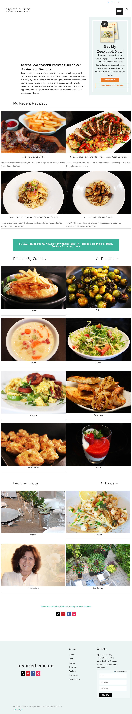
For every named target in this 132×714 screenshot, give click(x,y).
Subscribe (73, 675)
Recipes (72, 671)
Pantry (72, 663)
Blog (71, 658)
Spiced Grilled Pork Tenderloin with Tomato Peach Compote (98, 157)
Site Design (18, 710)
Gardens (73, 667)
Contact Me (74, 679)
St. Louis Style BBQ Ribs (33, 157)
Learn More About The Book (112, 85)
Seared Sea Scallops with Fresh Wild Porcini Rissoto (33, 217)
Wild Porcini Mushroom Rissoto (98, 217)
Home (71, 654)
